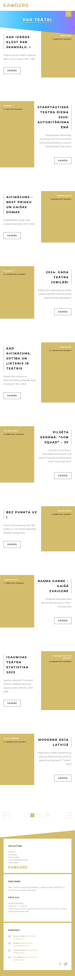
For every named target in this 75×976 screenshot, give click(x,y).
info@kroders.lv (19, 953)
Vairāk (12, 70)
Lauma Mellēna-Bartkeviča (18, 860)
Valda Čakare (13, 863)
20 (48, 815)
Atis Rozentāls (13, 857)
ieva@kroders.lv (19, 939)
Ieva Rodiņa (12, 855)
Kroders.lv (12, 852)
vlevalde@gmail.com (21, 946)
